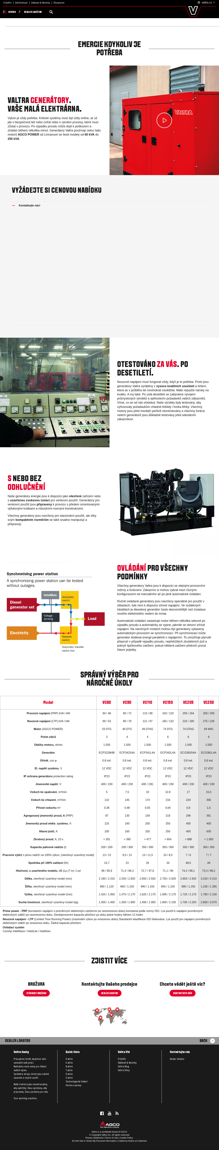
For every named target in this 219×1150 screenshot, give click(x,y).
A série (69, 1059)
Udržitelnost (21, 3)
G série (69, 1063)
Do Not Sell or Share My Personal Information (94, 1141)
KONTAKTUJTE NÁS (182, 993)
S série (69, 1078)
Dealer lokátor (105, 12)
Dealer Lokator (17, 1041)
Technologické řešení (76, 1082)
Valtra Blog (123, 1066)
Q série (69, 1074)
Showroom (59, 3)
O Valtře (7, 3)
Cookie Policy (126, 1137)
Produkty (15, 12)
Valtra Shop (124, 1070)
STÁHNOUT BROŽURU (36, 993)
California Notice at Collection (132, 1141)
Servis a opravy (73, 1085)
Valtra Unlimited (38, 12)
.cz (206, 2)
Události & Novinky (40, 3)
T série (69, 1070)
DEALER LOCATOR (109, 993)
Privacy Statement (94, 1137)
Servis (85, 12)
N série (69, 1066)
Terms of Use (111, 1137)
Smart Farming (64, 12)
